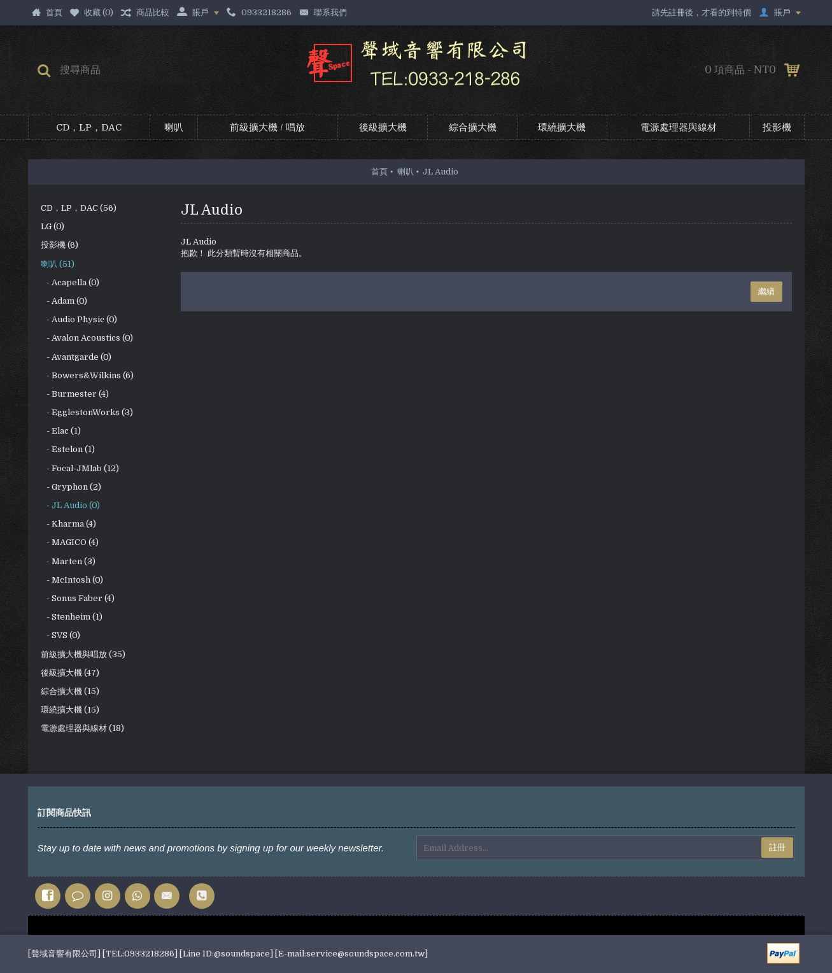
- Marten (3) (68, 561)
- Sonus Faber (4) (78, 598)
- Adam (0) (64, 301)
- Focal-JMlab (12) (80, 468)
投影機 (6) (59, 245)
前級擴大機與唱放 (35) (83, 654)
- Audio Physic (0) (79, 319)
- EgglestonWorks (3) (87, 412)
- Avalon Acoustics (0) (87, 338)
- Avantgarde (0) (76, 357)
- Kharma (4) (68, 524)
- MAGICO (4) (70, 542)
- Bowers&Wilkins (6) (87, 375)
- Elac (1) (61, 431)
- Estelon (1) (68, 449)
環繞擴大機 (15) (70, 709)
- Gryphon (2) (71, 487)
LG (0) (52, 226)
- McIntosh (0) (72, 580)
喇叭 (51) (57, 264)
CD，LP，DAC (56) (78, 208)
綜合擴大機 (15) (70, 691)
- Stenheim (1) (71, 616)
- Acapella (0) (70, 282)
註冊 (777, 847)
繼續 (766, 291)
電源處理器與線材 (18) (82, 728)
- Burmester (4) (75, 394)
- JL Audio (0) (70, 505)
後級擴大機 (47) (70, 673)
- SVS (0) (60, 635)
